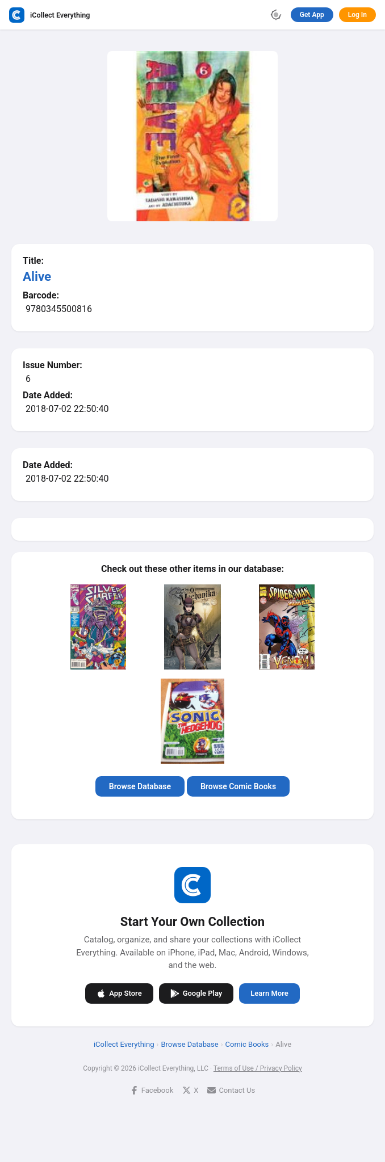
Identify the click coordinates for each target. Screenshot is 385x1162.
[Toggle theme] (276, 15)
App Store (119, 992)
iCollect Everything (124, 1043)
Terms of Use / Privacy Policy (258, 1068)
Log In (357, 15)
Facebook (151, 1089)
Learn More (269, 993)
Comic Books (247, 1043)
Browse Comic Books (238, 786)
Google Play (196, 992)
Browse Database (140, 786)
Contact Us (231, 1089)
